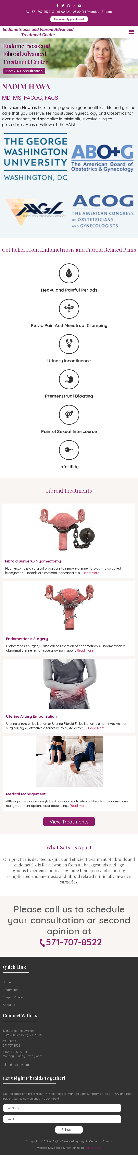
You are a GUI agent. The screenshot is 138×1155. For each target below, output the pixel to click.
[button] (131, 31)
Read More (91, 573)
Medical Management (26, 793)
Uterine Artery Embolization (31, 716)
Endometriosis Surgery (27, 638)
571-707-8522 (74, 942)
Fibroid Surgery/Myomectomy (33, 561)
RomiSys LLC (93, 1147)
